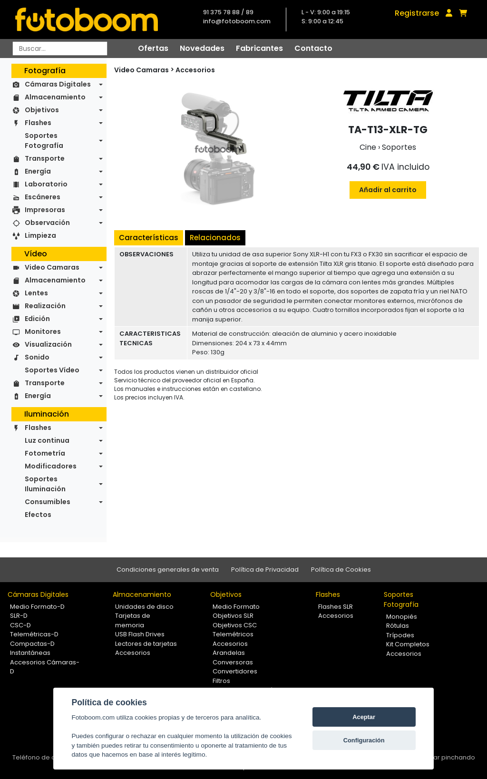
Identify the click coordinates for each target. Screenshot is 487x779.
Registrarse (417, 13)
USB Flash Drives (140, 634)
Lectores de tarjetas (146, 643)
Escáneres (42, 197)
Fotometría (45, 453)
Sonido (37, 357)
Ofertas (153, 48)
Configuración (364, 740)
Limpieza (40, 235)
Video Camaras (52, 267)
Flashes (38, 122)
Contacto (313, 48)
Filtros (221, 680)
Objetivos (42, 110)
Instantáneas (30, 652)
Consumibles (47, 501)
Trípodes (400, 635)
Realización (45, 306)
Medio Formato (236, 606)
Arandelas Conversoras (233, 657)
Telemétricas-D (34, 634)
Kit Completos (407, 644)
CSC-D (20, 625)
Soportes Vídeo (52, 370)
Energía (38, 171)
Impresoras (45, 209)
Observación (47, 222)
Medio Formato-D (37, 606)
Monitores (43, 331)
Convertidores (235, 671)
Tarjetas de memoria (132, 620)
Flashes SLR (335, 606)
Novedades (202, 48)
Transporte (45, 158)
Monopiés (401, 616)
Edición (37, 318)
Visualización (48, 344)
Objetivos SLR (233, 615)
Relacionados (215, 238)
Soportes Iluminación (45, 484)
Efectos (38, 514)
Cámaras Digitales (58, 84)
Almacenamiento (55, 97)
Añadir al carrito (388, 190)
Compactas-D (32, 643)
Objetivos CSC (235, 625)
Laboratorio (46, 184)
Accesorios (195, 70)
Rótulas (397, 625)
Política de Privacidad (265, 569)
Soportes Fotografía (44, 140)
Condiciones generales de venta (168, 569)
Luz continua (47, 440)
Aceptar (363, 717)
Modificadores (51, 466)
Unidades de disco (144, 606)
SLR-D (19, 615)
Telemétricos (233, 634)
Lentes (36, 293)
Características (148, 238)
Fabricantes (259, 48)
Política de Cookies (341, 569)
